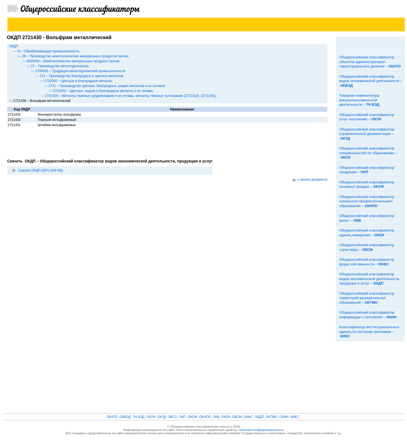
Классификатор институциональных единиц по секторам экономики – (369, 331)
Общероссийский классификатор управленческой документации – (366, 133)
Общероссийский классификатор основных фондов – (366, 184)
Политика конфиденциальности (261, 429)
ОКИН (284, 417)
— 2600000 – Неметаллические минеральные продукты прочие (71, 61)
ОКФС (248, 417)
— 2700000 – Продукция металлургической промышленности (78, 71)
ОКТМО (272, 417)
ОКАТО (112, 417)
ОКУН (151, 417)
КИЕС (295, 417)
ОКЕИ (225, 417)
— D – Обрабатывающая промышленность (46, 51)
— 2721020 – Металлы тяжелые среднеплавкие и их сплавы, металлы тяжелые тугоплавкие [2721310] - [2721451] (128, 96)
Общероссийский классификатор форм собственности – (366, 261)
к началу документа (312, 179)
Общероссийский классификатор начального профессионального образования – (366, 201)
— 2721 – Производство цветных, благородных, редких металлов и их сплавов (104, 86)
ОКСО (172, 417)
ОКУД (161, 417)
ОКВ (216, 417)
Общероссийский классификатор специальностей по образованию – (368, 152)
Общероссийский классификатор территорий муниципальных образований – (366, 298)
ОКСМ (237, 417)
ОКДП (13, 46)
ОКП (182, 417)
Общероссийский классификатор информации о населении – (368, 314)
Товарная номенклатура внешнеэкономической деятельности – (359, 100)
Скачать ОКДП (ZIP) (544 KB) (40, 170)
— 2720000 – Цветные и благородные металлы (76, 81)
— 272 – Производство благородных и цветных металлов (79, 76)
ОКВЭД (125, 417)
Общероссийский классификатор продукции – (366, 169)
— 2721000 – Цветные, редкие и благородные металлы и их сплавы (101, 91)
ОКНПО (205, 417)
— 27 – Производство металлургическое (58, 66)
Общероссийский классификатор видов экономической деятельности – (370, 81)
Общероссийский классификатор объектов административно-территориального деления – (370, 61)
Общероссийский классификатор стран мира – (366, 247)
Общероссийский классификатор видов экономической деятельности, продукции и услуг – (369, 278)
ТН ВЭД (138, 417)
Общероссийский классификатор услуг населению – (366, 117)
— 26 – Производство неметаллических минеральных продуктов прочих (73, 56)
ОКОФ (192, 417)
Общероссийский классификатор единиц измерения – (366, 232)
